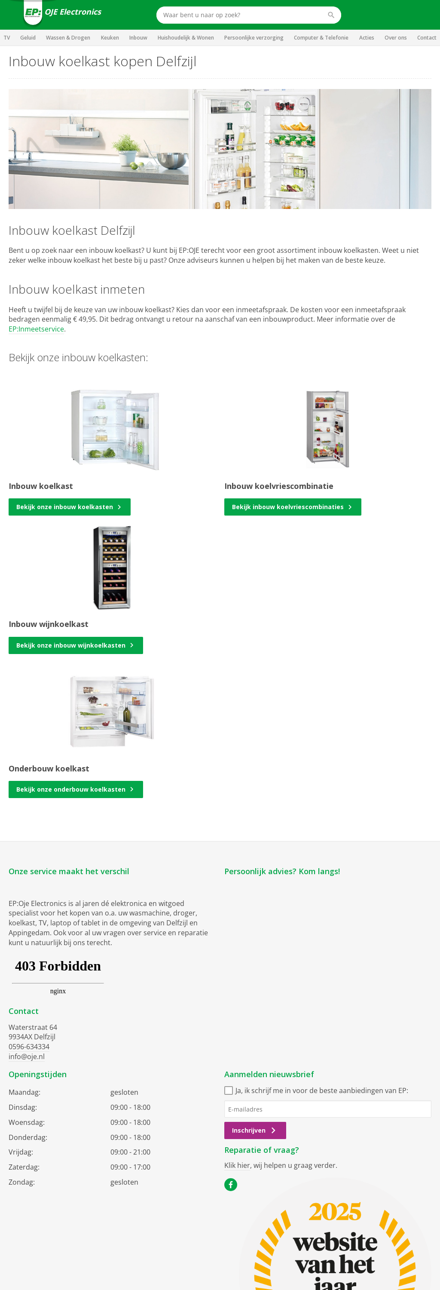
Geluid (28, 37)
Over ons (396, 37)
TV (6, 37)
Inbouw (138, 37)
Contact (427, 37)
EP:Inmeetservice (36, 329)
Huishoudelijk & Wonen (186, 37)
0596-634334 (29, 1046)
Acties (366, 37)
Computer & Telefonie (321, 37)
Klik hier (237, 1165)
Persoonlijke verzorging (254, 37)
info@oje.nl (27, 1056)
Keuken (110, 37)
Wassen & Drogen (68, 37)
